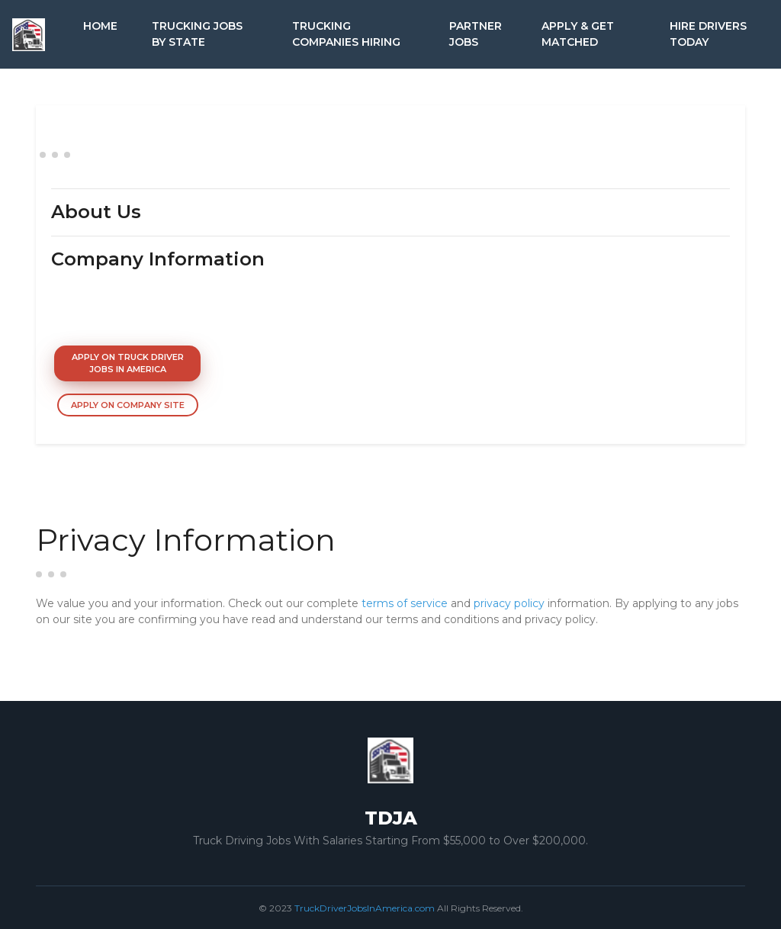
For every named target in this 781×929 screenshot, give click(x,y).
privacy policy (509, 603)
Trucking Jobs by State (197, 34)
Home (100, 26)
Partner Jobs (475, 34)
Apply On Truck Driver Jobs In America (128, 363)
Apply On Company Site (128, 405)
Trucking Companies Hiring (346, 34)
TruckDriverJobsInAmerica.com (364, 908)
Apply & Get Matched (578, 34)
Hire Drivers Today (708, 34)
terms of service (405, 603)
